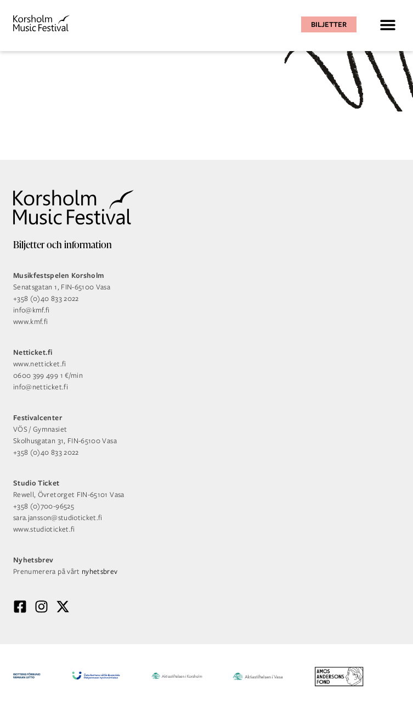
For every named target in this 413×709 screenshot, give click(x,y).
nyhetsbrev (100, 571)
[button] (387, 24)
